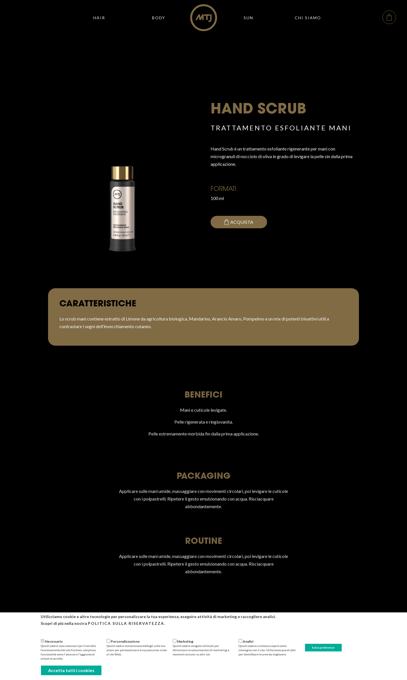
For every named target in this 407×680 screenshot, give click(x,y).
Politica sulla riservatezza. (127, 623)
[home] (203, 17)
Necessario (54, 641)
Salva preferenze (323, 647)
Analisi (248, 641)
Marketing (185, 641)
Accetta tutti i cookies (71, 670)
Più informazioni (54, 631)
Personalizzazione (125, 641)
